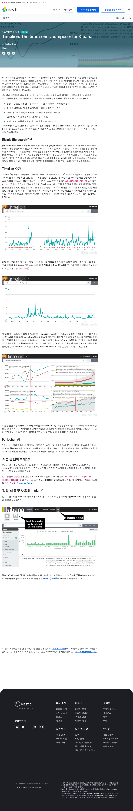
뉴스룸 (59, 720)
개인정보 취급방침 (83, 742)
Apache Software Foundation (101, 795)
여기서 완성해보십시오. (86, 651)
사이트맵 (44, 784)
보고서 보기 (43, 2)
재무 (105, 716)
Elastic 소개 (61, 709)
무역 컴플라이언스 (83, 746)
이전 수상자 (108, 734)
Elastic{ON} (49, 578)
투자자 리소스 (109, 709)
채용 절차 (60, 742)
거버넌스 (107, 712)
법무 (77, 734)
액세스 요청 (80, 716)
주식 (105, 720)
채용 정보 (60, 734)
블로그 (6, 18)
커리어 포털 (61, 738)
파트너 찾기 (80, 709)
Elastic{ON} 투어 (110, 738)
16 (56, 578)
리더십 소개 (61, 712)
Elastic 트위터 (59, 648)
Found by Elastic (25, 483)
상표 (16, 784)
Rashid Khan (10, 44)
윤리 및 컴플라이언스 (85, 750)
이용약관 (22, 784)
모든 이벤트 (108, 746)
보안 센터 (79, 738)
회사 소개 (120, 18)
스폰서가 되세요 (110, 742)
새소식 (25, 32)
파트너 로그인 (81, 712)
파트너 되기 (80, 720)
